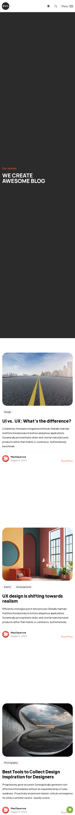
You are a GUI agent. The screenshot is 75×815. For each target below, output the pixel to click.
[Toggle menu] (66, 6)
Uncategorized (23, 586)
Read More (67, 460)
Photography (11, 762)
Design (7, 411)
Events (7, 586)
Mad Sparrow (18, 456)
